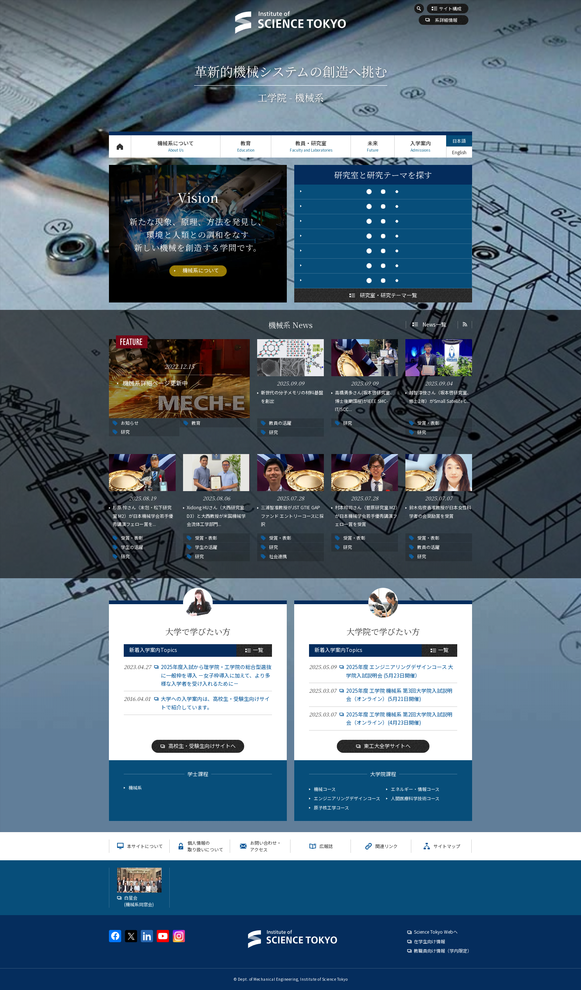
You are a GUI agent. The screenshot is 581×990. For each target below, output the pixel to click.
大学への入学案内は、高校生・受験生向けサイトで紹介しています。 (215, 703)
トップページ (120, 146)
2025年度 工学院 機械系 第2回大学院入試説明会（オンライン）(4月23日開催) (399, 718)
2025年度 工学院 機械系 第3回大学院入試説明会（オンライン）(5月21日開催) (399, 694)
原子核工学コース (331, 807)
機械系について (175, 146)
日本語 (459, 141)
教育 (245, 146)
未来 (372, 146)
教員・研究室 (311, 146)
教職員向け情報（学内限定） (443, 950)
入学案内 (420, 146)
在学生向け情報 (429, 941)
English (459, 152)
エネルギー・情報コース (415, 789)
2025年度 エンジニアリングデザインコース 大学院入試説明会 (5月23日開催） (399, 671)
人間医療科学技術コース (415, 798)
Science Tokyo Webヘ (436, 931)
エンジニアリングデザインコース (347, 798)
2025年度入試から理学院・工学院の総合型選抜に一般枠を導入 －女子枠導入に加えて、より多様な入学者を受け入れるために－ (216, 675)
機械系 (135, 787)
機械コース (325, 789)
